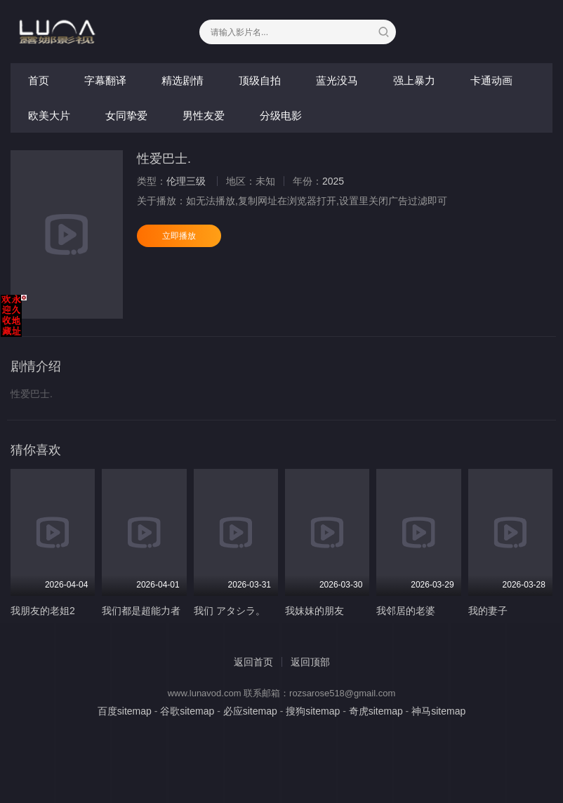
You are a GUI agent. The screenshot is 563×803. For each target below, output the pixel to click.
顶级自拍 (260, 80)
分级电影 (281, 115)
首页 (38, 80)
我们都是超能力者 (141, 610)
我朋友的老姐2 (43, 610)
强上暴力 (414, 80)
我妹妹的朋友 (314, 610)
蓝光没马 (337, 80)
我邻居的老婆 (405, 610)
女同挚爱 (126, 115)
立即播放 (179, 236)
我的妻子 (488, 610)
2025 (333, 181)
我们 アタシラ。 (229, 610)
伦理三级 (186, 181)
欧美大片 (49, 115)
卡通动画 (491, 80)
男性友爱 (204, 115)
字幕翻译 (105, 80)
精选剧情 (182, 80)
